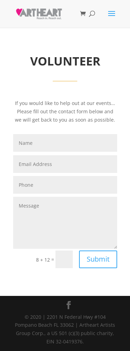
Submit (98, 259)
